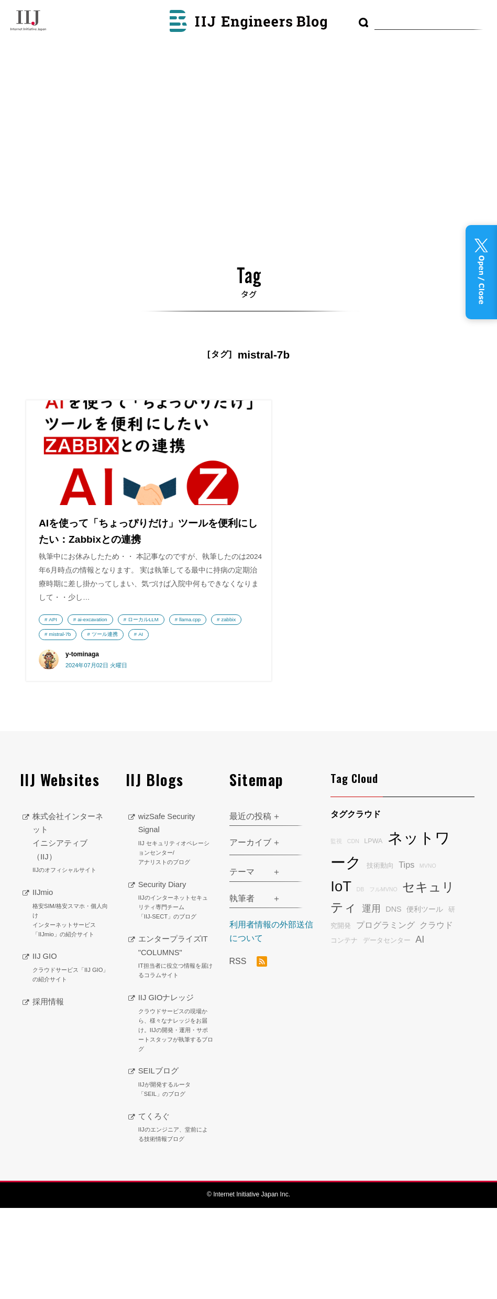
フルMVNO (383, 980)
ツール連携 (62, 723)
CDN (353, 932)
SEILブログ (176, 1173)
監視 (336, 932)
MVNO (427, 957)
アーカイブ (250, 933)
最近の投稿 (250, 907)
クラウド (436, 1016)
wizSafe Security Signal (176, 930)
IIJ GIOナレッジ (176, 1114)
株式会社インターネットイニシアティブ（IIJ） (71, 934)
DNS (393, 1000)
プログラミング (385, 1016)
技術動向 (380, 956)
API (53, 678)
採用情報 (49, 1092)
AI (98, 723)
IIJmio (71, 1004)
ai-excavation (92, 678)
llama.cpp (111, 693)
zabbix (56, 708)
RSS (248, 1052)
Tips (406, 955)
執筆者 (242, 989)
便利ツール (424, 1000)
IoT (340, 977)
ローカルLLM (64, 693)
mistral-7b (95, 708)
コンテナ (344, 1031)
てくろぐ (176, 1219)
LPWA (373, 932)
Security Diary (176, 992)
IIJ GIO (71, 1059)
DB (360, 980)
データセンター (387, 1031)
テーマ (242, 962)
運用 (371, 999)
